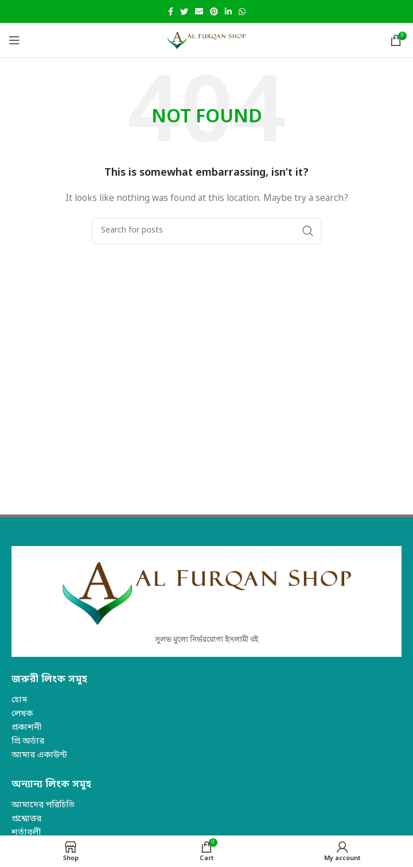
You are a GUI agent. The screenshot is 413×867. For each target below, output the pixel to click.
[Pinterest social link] (213, 11)
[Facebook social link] (171, 11)
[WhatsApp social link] (242, 11)
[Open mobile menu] (14, 40)
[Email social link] (199, 11)
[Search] (206, 231)
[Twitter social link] (184, 11)
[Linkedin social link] (228, 11)
